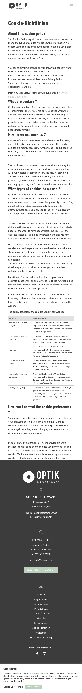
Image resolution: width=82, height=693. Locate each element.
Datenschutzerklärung (41, 637)
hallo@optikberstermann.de (43, 513)
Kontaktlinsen (41, 609)
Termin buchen (41, 623)
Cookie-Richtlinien (41, 628)
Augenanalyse (41, 599)
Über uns (41, 618)
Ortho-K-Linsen (42, 613)
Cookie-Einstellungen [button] (13, 686)
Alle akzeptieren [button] (33, 686)
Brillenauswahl (41, 604)
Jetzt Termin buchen (41, 570)
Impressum (41, 633)
